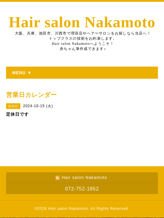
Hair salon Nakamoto (81, 22)
